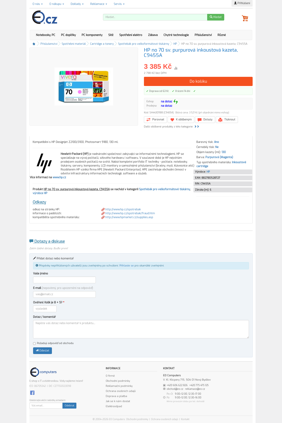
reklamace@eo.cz (195, 389)
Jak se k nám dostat (118, 401)
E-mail (63, 288)
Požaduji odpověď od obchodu (53, 343)
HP (175, 44)
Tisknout (226, 120)
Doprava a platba (116, 396)
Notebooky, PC (45, 35)
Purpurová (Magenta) (219, 157)
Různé (222, 35)
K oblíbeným (181, 120)
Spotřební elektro (130, 35)
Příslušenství (203, 35)
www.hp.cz (59, 177)
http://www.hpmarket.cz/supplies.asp (127, 217)
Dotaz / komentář (44, 317)
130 (223, 152)
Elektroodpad (114, 406)
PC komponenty (92, 35)
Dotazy (205, 120)
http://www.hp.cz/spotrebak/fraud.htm (128, 213)
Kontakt (185, 419)
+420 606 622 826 (177, 385)
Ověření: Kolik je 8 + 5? (48, 302)
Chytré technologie (176, 35)
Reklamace (98, 4)
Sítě (110, 35)
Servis (119, 4)
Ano (216, 142)
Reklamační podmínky (119, 386)
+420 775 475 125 (199, 385)
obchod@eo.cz (175, 389)
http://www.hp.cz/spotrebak (121, 209)
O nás (38, 4)
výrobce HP (40, 193)
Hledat (216, 17)
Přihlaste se (126, 265)
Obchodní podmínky (118, 381)
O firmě (110, 375)
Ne (217, 147)
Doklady (77, 4)
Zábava (153, 35)
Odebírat (69, 405)
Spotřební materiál (74, 44)
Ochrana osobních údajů (121, 391)
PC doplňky (68, 35)
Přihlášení (242, 3)
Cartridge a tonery (102, 44)
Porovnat (155, 120)
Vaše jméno (40, 273)
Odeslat (42, 350)
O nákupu (56, 4)
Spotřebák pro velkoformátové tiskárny (143, 44)
